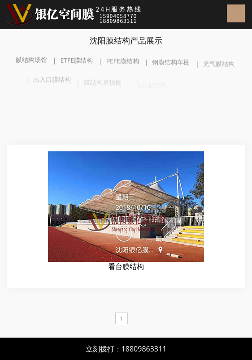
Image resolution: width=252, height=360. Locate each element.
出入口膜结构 (52, 81)
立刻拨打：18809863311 (126, 349)
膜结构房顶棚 (103, 84)
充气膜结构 (219, 65)
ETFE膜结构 (76, 60)
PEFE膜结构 (122, 61)
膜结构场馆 (31, 60)
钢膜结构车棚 (171, 63)
